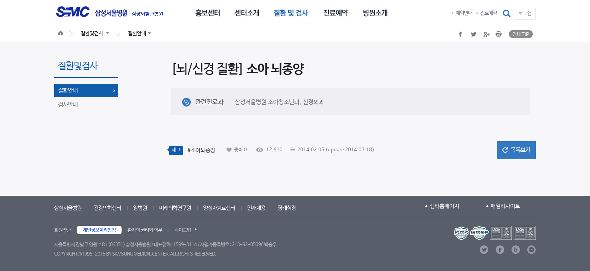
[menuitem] (207, 12)
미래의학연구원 (175, 208)
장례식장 (287, 208)
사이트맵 (183, 230)
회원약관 (62, 230)
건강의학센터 (107, 208)
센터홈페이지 (444, 206)
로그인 (525, 14)
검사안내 (68, 104)
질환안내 (68, 90)
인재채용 (256, 208)
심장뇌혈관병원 (147, 14)
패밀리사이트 (505, 206)
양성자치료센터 (219, 208)
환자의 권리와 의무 (145, 230)
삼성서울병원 (67, 208)
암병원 (140, 208)
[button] (507, 13)
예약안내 (464, 13)
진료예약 (488, 13)
